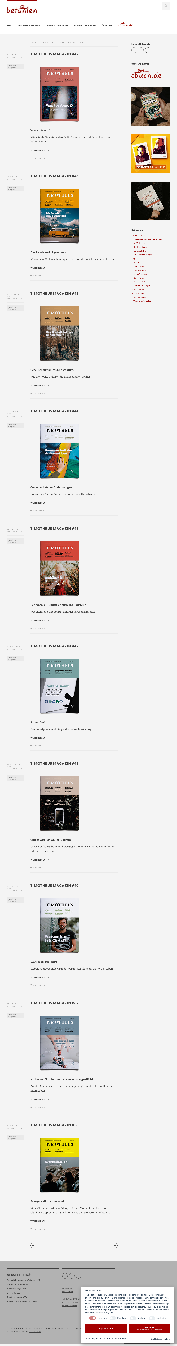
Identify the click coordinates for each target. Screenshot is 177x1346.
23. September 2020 (14, 888)
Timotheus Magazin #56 (17, 1299)
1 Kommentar (40, 158)
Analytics (141, 1318)
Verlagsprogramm (29, 25)
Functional (122, 1318)
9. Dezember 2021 (13, 296)
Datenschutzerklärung (43, 1330)
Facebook (74, 1276)
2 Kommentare (40, 276)
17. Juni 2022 (13, 55)
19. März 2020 (13, 1127)
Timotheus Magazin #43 (58, 529)
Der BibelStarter (140, 247)
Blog (9, 25)
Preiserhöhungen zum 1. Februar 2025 (23, 1281)
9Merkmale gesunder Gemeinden (147, 239)
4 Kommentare (40, 629)
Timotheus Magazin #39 (58, 1004)
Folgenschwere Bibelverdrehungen (22, 1303)
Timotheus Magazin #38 (58, 1126)
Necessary (102, 1318)
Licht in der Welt (14, 1294)
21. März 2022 (13, 177)
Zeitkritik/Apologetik (142, 285)
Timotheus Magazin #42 (58, 646)
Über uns (107, 25)
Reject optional (106, 1328)
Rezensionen (138, 278)
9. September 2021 (13, 413)
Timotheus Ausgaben (12, 67)
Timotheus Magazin (56, 25)
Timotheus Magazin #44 (58, 411)
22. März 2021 (13, 648)
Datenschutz (67, 1293)
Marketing (161, 1318)
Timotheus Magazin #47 (58, 53)
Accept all (149, 1328)
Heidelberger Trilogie (142, 255)
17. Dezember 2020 (13, 766)
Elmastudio (35, 1333)
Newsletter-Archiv (85, 25)
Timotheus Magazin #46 (58, 175)
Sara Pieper (16, 58)
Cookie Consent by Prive (160, 1339)
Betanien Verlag (138, 235)
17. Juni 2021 (13, 530)
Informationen (139, 270)
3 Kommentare (40, 1231)
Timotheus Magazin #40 (58, 886)
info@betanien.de (69, 1307)
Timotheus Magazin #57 (17, 1290)
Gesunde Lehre (139, 251)
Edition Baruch (137, 289)
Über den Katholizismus (143, 282)
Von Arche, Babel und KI (17, 1286)
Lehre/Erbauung (140, 274)
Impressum (67, 1290)
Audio (136, 262)
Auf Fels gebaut (140, 243)
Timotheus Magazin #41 (58, 764)
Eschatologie (138, 266)
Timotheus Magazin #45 (58, 293)
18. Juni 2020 (13, 1005)
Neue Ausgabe (137, 293)
